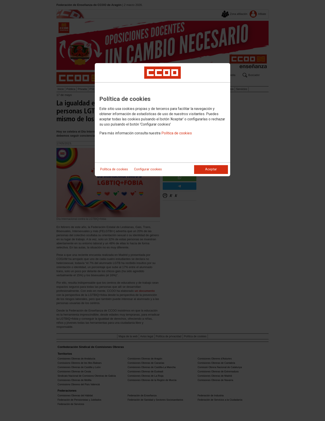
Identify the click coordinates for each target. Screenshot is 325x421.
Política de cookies (176, 133)
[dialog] (162, 119)
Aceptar (211, 169)
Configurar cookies (148, 169)
